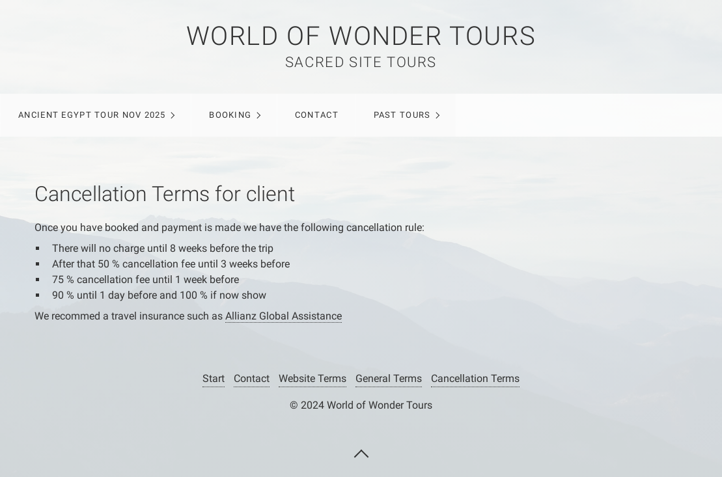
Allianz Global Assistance (283, 316)
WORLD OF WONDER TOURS (361, 36)
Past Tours (402, 115)
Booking (230, 115)
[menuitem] (96, 115)
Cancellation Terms (475, 378)
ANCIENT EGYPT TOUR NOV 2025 (92, 115)
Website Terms (312, 378)
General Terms (388, 378)
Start (213, 378)
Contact (317, 115)
